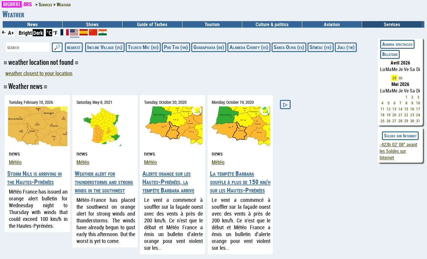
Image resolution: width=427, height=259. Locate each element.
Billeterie (390, 54)
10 (418, 103)
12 (388, 109)
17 (418, 109)
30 (400, 78)
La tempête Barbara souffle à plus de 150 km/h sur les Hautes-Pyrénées (240, 181)
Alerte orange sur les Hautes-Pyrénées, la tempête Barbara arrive (168, 181)
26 (388, 120)
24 (418, 114)
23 (412, 114)
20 (394, 114)
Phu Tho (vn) (176, 47)
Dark (38, 32)
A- (4, 32)
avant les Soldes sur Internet (398, 151)
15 (406, 109)
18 (382, 114)
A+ (11, 32)
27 (394, 120)
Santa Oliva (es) (289, 47)
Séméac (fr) (321, 47)
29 (394, 78)
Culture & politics (272, 24)
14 (400, 109)
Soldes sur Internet (400, 135)
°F (55, 32)
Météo (15, 162)
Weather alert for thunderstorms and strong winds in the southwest (104, 181)
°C (49, 32)
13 (394, 109)
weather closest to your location (38, 73)
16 (412, 109)
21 (400, 114)
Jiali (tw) (346, 47)
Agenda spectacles (397, 44)
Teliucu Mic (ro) (143, 47)
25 (382, 120)
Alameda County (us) (249, 47)
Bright (25, 32)
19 (388, 114)
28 (400, 120)
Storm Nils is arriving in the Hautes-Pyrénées (34, 177)
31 (418, 120)
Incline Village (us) (104, 47)
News (32, 24)
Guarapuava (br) (208, 47)
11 (382, 109)
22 (406, 114)
